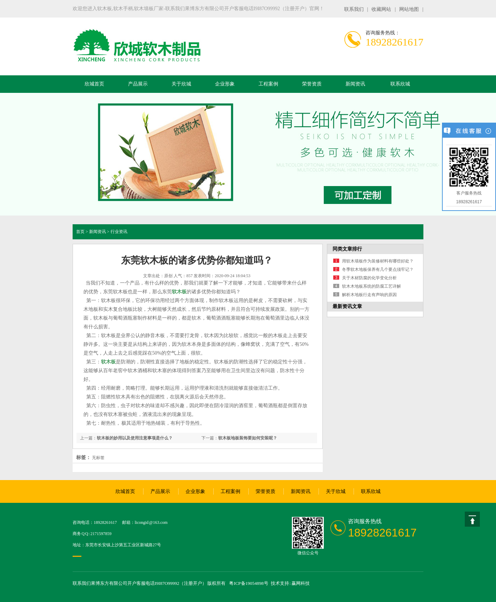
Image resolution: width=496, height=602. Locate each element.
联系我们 (354, 9)
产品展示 (138, 84)
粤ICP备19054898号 (248, 583)
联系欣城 (400, 84)
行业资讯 (118, 231)
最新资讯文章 (347, 306)
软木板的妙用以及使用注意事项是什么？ (135, 438)
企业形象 (225, 84)
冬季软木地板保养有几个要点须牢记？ (378, 269)
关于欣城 (181, 84)
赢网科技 (300, 583)
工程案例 (268, 84)
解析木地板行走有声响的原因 (369, 294)
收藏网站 (381, 9)
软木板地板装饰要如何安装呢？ (247, 438)
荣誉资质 (312, 84)
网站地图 (409, 9)
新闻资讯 (355, 84)
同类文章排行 (347, 249)
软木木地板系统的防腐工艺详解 (371, 286)
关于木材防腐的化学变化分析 (369, 277)
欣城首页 (94, 84)
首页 (80, 231)
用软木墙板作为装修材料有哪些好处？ (378, 261)
